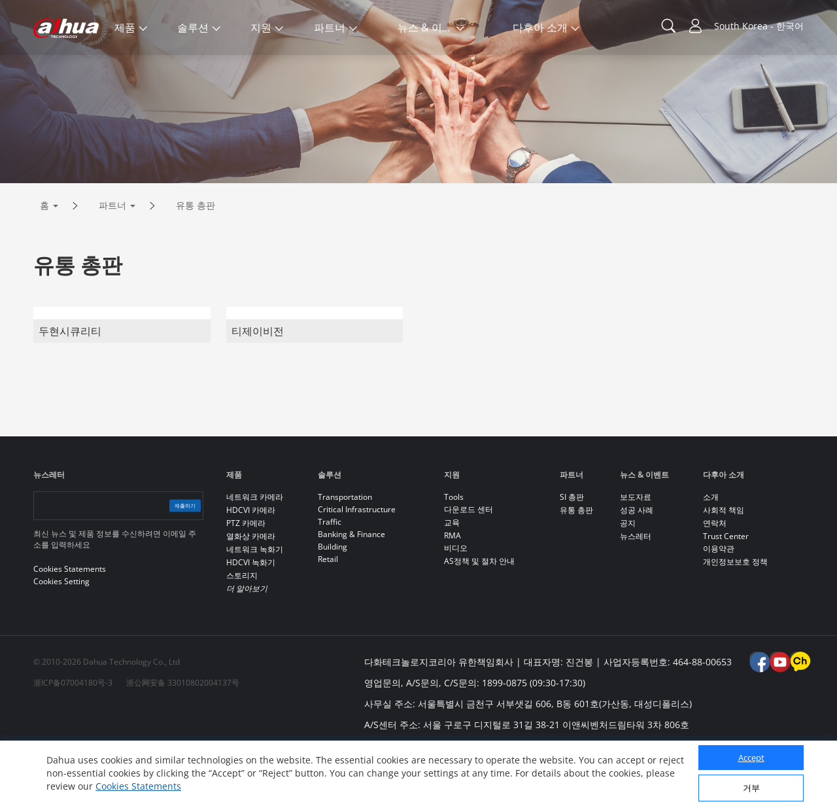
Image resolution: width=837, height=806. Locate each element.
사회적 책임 (723, 564)
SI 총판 (572, 551)
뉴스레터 (635, 591)
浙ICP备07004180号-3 (72, 737)
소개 (711, 551)
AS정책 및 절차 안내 (479, 616)
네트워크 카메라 (254, 551)
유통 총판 (195, 260)
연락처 (714, 578)
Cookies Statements (138, 786)
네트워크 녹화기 (254, 604)
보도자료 (635, 551)
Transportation (345, 551)
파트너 (112, 260)
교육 (452, 577)
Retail (328, 614)
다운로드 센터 (468, 564)
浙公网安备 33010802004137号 (182, 737)
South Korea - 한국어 (759, 26)
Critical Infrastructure (357, 564)
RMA (452, 590)
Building (332, 601)
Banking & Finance (351, 589)
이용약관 (718, 603)
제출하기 (172, 560)
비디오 (456, 602)
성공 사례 (636, 564)
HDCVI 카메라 (250, 564)
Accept (751, 757)
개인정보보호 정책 (735, 616)
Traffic (329, 576)
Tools (454, 551)
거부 (751, 788)
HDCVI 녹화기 (250, 617)
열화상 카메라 (250, 591)
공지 (628, 578)
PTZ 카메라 (245, 578)
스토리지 (242, 630)
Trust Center (726, 591)
